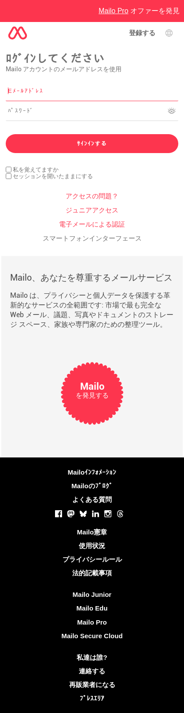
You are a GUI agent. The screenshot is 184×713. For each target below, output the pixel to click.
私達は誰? (92, 657)
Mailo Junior (92, 594)
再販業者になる (92, 684)
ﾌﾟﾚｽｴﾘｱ (92, 698)
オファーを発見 (139, 11)
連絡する (92, 671)
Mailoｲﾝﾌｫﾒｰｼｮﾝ (92, 472)
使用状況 (92, 545)
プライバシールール (92, 559)
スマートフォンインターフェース (92, 238)
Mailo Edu (92, 608)
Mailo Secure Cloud (91, 636)
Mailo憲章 (92, 532)
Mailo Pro (92, 622)
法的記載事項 (92, 573)
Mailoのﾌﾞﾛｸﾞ (91, 486)
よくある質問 (92, 499)
